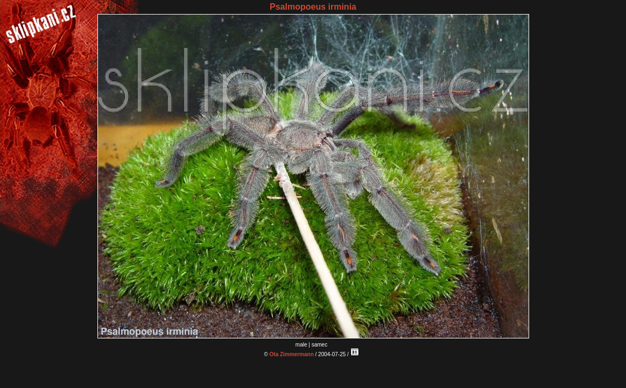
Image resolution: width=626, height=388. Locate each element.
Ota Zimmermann (292, 354)
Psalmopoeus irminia (313, 6)
